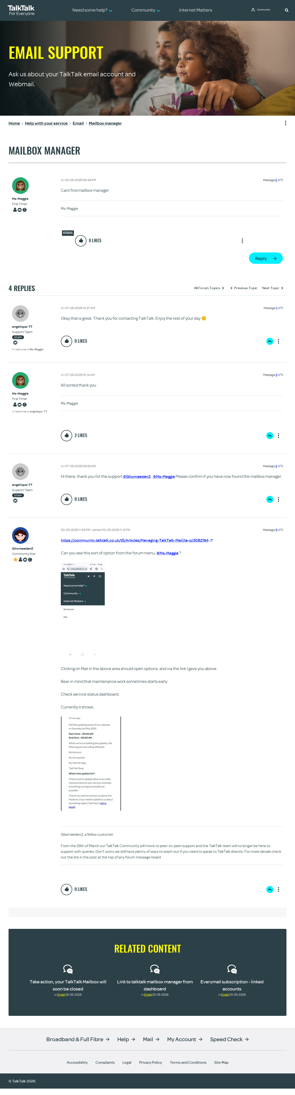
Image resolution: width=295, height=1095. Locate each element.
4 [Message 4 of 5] (276, 536)
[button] (286, 10)
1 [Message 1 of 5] (276, 308)
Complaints (105, 1068)
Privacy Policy (150, 1068)
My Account (181, 1045)
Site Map (221, 1068)
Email (61, 1001)
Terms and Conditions (188, 1068)
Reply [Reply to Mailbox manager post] (261, 258)
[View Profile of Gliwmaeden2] (24, 554)
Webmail (68, 233)
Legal (127, 1068)
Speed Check (226, 1045)
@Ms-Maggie (166, 476)
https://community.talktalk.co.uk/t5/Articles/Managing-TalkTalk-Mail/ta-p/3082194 (140, 546)
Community (265, 10)
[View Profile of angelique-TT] (27, 326)
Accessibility (77, 1068)
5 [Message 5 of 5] (276, 180)
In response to (27, 349)
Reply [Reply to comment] (269, 341)
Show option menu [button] (282, 123)
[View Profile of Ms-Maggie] (20, 198)
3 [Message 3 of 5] (276, 466)
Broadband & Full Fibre (74, 1045)
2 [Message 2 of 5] (276, 375)
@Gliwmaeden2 (137, 476)
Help (123, 1045)
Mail (148, 1045)
